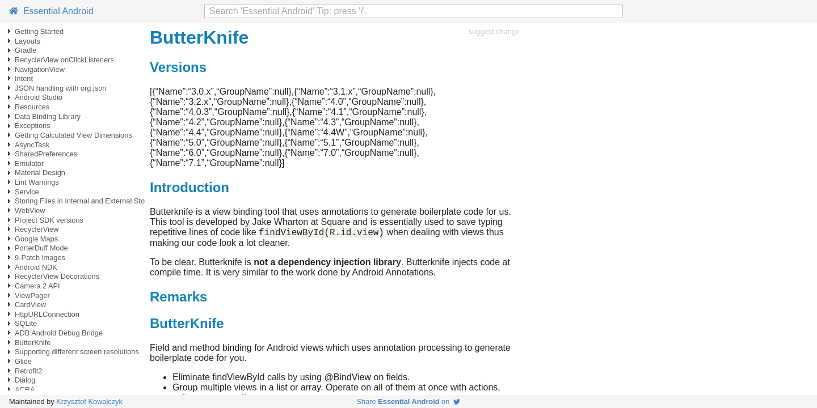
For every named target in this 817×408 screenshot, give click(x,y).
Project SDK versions (49, 220)
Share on (409, 401)
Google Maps (36, 239)
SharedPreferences (46, 154)
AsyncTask (32, 145)
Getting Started (39, 31)
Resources (32, 107)
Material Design (40, 172)
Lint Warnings (37, 182)
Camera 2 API (37, 286)
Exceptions (32, 125)
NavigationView (40, 69)
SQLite (26, 323)
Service (27, 192)
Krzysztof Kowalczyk (89, 401)
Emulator (29, 163)
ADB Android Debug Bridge (59, 333)
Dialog (25, 380)
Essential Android (51, 11)
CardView (30, 304)
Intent (24, 78)
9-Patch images (40, 257)
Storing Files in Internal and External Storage (87, 201)
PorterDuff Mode (41, 248)
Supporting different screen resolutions (77, 351)
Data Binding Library (48, 116)
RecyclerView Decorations (57, 276)
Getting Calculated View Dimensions (73, 135)
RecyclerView (36, 229)
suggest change (494, 31)
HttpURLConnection (47, 314)
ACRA (25, 389)
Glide (23, 361)
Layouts (27, 41)
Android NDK (36, 267)
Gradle (25, 50)
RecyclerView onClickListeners (64, 60)
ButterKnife (32, 342)
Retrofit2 (28, 371)
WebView (30, 210)
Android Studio (38, 97)
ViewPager (32, 295)
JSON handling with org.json (60, 88)
